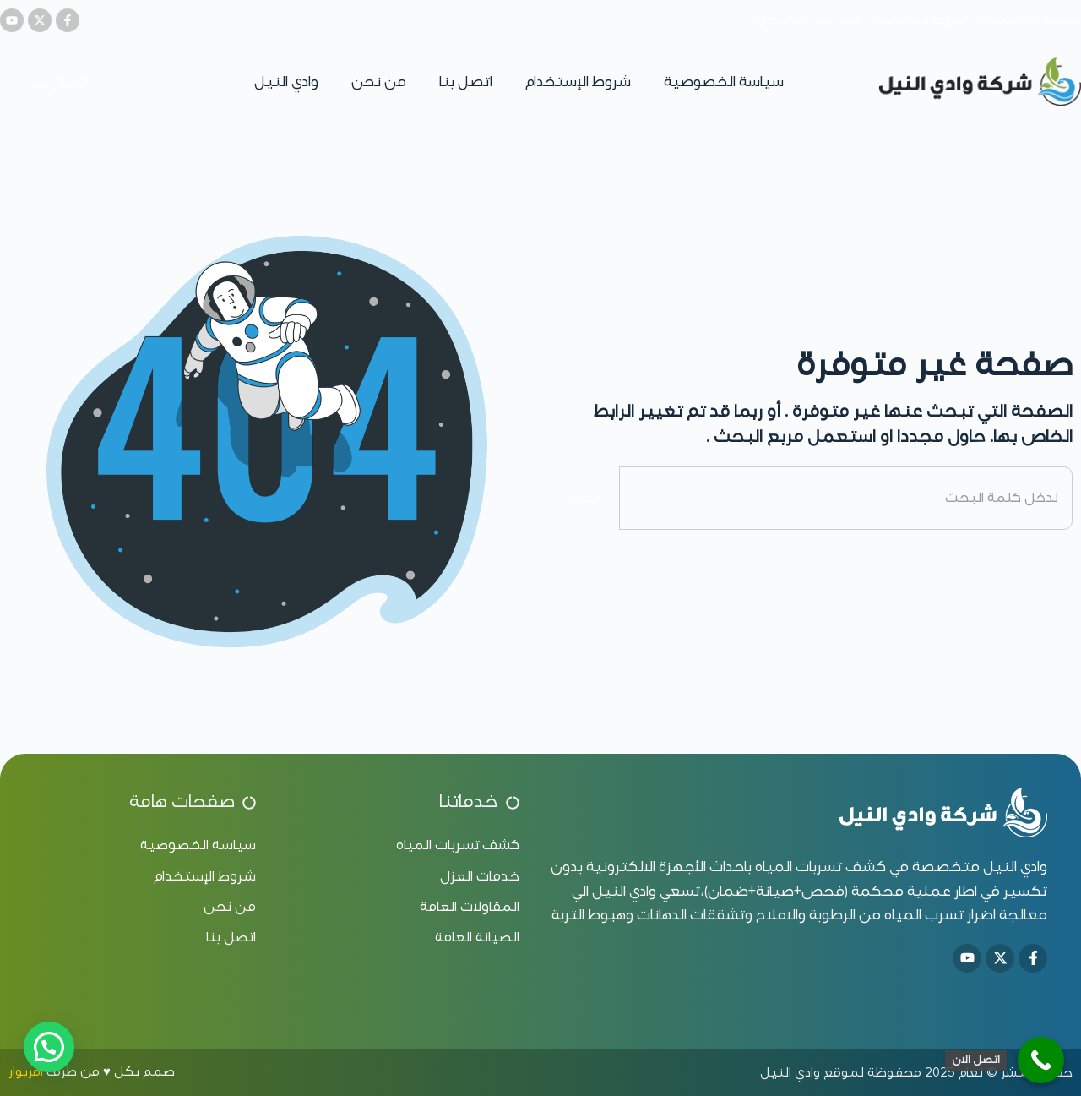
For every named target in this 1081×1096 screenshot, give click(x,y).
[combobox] (846, 497)
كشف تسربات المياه (820, 866)
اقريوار (25, 1071)
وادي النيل (286, 81)
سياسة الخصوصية (724, 81)
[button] (49, 1047)
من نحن (378, 81)
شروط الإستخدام (578, 81)
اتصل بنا (465, 81)
